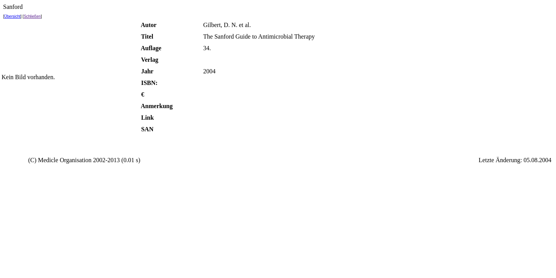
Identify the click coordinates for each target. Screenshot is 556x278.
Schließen (32, 16)
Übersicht (12, 16)
